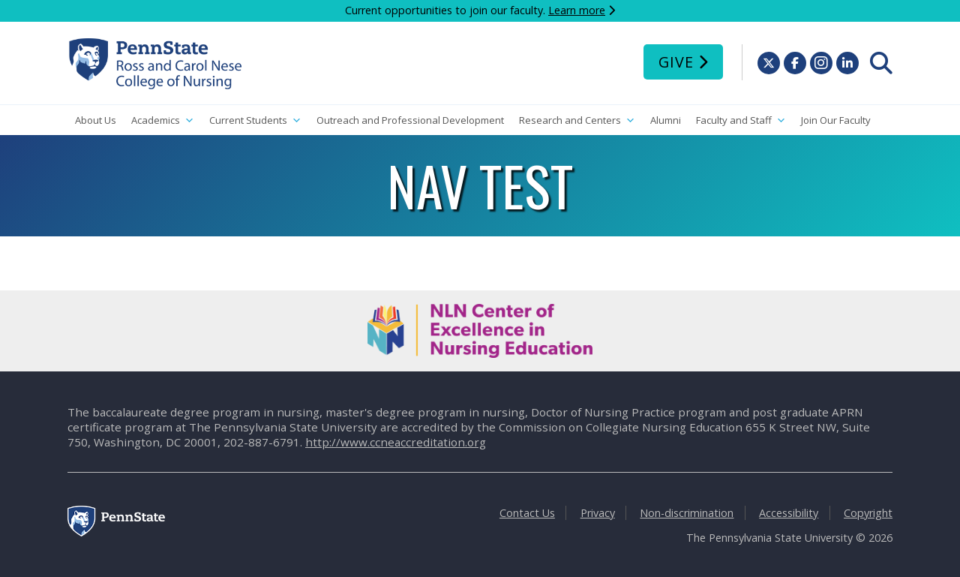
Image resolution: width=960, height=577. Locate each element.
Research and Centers (577, 120)
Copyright (868, 513)
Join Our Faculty (836, 120)
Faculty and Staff (741, 120)
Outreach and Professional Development (410, 120)
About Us (95, 120)
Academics (162, 120)
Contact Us (527, 513)
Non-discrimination (687, 513)
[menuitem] (881, 63)
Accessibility (788, 513)
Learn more (576, 10)
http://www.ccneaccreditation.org (395, 441)
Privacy (597, 513)
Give (676, 62)
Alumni (665, 120)
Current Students (255, 120)
